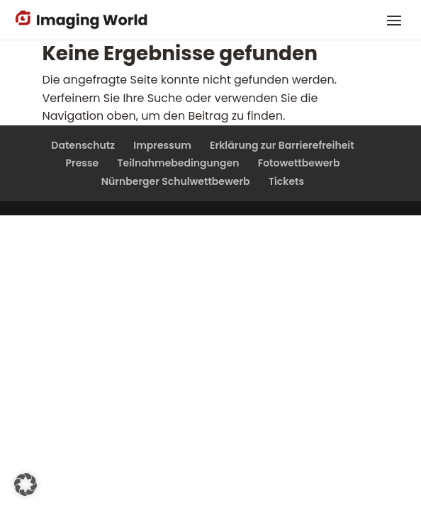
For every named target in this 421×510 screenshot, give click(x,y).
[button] (25, 484)
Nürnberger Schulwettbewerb (175, 181)
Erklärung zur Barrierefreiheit (282, 145)
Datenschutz (83, 145)
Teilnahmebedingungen (178, 163)
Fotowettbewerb (299, 163)
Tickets (286, 181)
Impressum (162, 145)
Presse (82, 163)
